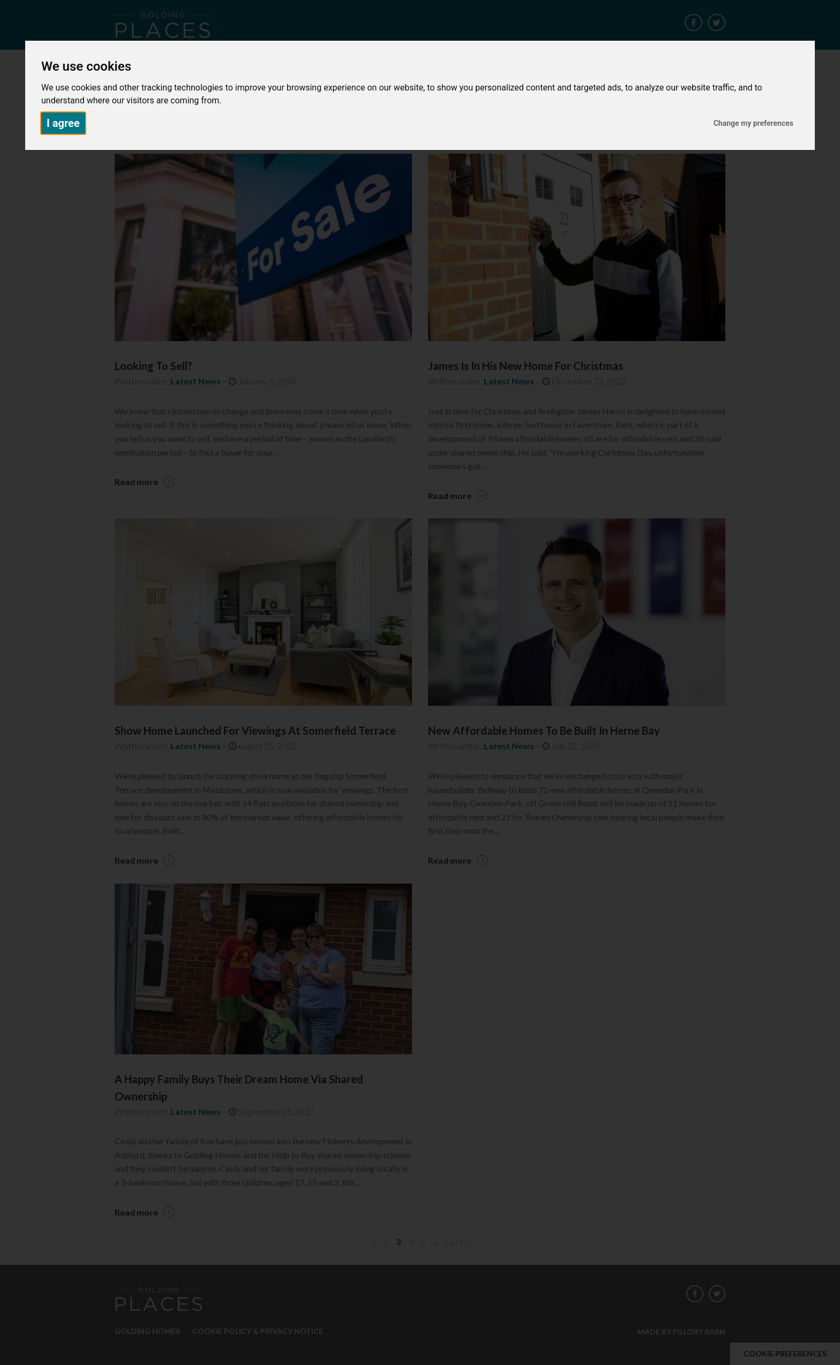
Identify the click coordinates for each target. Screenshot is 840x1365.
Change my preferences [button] (753, 123)
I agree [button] (63, 123)
